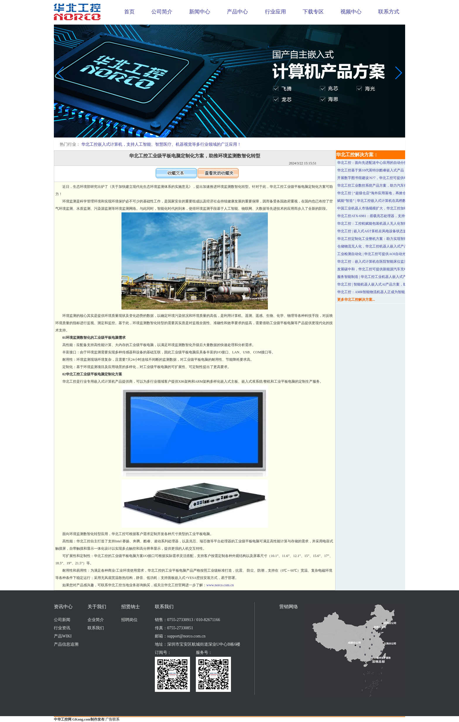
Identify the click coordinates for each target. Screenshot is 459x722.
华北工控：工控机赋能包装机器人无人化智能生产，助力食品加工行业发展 (395, 223)
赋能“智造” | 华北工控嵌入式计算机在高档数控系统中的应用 (384, 201)
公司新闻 (62, 620)
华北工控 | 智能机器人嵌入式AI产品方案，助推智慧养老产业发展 (387, 284)
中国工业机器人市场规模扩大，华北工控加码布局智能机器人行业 (388, 208)
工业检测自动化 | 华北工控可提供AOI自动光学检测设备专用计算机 (389, 254)
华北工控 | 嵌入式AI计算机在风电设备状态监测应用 (377, 231)
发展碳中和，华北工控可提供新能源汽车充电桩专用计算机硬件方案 (390, 269)
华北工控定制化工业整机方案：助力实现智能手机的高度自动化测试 (390, 239)
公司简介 (161, 12)
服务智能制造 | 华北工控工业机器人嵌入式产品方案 (377, 277)
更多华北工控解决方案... (356, 300)
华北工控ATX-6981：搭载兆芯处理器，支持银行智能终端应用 (385, 216)
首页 (129, 12)
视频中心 (351, 12)
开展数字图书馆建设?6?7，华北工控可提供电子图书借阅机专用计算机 (391, 178)
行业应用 (275, 12)
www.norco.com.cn (220, 585)
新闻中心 (199, 12)
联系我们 (96, 628)
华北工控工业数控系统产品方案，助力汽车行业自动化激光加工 (386, 185)
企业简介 (96, 620)
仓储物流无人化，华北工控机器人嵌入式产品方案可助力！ (383, 246)
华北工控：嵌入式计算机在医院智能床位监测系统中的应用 (383, 261)
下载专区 (313, 12)
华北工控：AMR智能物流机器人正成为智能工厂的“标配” (381, 292)
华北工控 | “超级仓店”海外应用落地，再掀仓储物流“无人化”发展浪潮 (390, 193)
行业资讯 (62, 628)
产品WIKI (63, 636)
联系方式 (388, 12)
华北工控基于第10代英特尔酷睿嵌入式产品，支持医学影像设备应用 (390, 170)
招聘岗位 (129, 620)
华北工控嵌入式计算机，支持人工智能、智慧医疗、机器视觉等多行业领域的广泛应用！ (161, 144)
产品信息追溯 (66, 644)
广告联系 (112, 719)
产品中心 (237, 12)
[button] (225, 133)
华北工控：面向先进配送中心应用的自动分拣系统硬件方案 (383, 163)
